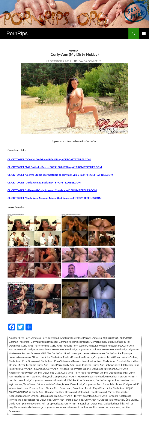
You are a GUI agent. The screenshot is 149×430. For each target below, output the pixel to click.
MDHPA (73, 50)
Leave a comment (89, 61)
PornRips (17, 33)
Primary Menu (144, 33)
